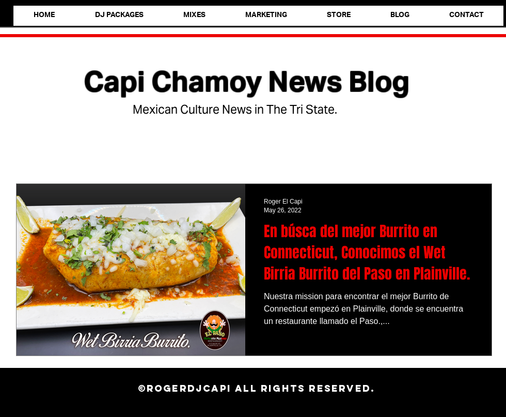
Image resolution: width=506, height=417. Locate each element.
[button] (479, 153)
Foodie (78, 152)
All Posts (31, 152)
